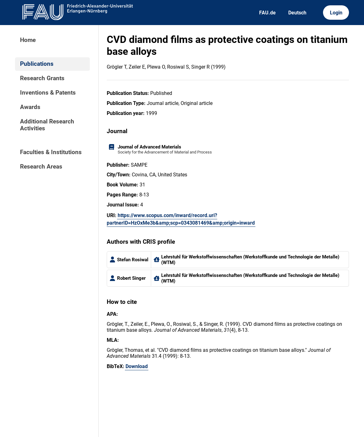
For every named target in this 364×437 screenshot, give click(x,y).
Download (137, 366)
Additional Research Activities (47, 125)
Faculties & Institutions (51, 152)
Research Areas (41, 166)
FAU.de (267, 13)
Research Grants (42, 78)
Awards (30, 107)
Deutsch (297, 13)
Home (28, 40)
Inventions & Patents (48, 92)
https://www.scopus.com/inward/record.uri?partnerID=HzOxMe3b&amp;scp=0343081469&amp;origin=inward (181, 219)
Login (336, 13)
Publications (37, 63)
